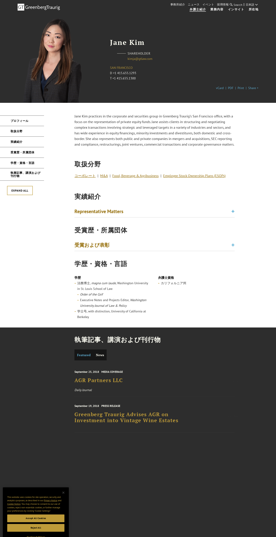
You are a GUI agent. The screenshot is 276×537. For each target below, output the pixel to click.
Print (241, 88)
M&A (104, 176)
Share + (253, 88)
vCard (220, 88)
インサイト (236, 9)
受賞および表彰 (91, 246)
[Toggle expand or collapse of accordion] (233, 212)
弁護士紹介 (198, 9)
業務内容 (216, 9)
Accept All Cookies (36, 523)
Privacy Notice (50, 505)
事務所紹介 (177, 4)
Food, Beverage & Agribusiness (135, 176)
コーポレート (85, 176)
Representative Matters (98, 212)
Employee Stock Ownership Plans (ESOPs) (194, 176)
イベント (208, 4)
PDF (230, 88)
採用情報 (223, 4)
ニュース (194, 4)
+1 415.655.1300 (124, 78)
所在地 (254, 9)
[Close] (63, 498)
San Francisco (121, 68)
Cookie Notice (14, 509)
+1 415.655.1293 (124, 73)
